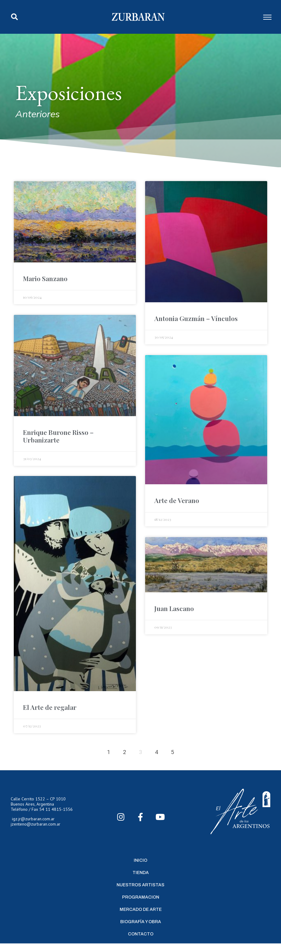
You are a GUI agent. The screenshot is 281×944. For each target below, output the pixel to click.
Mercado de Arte (141, 910)
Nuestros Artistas (140, 885)
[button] (14, 17)
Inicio (140, 861)
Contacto (140, 934)
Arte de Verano (176, 500)
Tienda (141, 873)
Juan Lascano (174, 608)
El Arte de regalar (49, 707)
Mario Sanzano (45, 278)
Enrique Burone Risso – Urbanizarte (58, 436)
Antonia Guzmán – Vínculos (196, 318)
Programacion (140, 898)
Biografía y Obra (140, 922)
